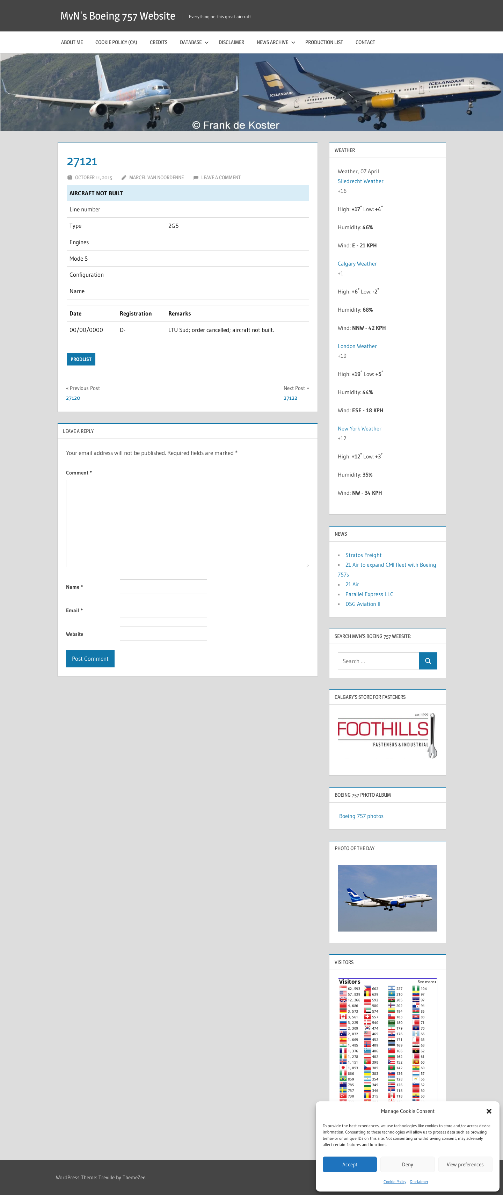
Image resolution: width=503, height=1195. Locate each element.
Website (74, 634)
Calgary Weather (357, 263)
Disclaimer (419, 1181)
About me (72, 42)
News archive (276, 42)
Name (74, 587)
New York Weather (359, 428)
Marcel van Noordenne (156, 177)
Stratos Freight (363, 554)
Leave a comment (221, 177)
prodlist (81, 359)
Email (74, 610)
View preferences (465, 1164)
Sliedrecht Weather (361, 181)
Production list (324, 42)
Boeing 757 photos (361, 815)
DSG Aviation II (362, 603)
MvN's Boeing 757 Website (120, 15)
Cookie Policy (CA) (116, 42)
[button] (489, 1111)
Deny (407, 1164)
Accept (349, 1164)
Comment (79, 472)
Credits (158, 42)
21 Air (352, 584)
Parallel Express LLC (369, 594)
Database (194, 42)
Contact (365, 42)
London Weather (357, 345)
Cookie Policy (395, 1181)
